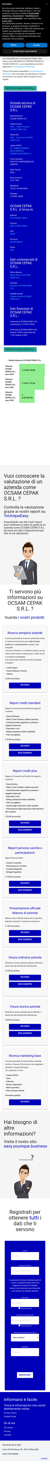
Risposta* (25, 1347)
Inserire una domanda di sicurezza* (25, 1332)
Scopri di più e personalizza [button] (25, 51)
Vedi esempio (25, 753)
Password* (24, 1297)
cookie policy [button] (7, 21)
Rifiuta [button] (13, 45)
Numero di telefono (25, 1265)
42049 (12, 234)
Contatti (7, 1435)
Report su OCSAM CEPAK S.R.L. (20, 88)
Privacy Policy (10, 1413)
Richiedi (25, 685)
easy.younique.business (25, 1146)
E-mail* (25, 1251)
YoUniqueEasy (16, 515)
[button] (47, 4)
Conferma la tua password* (25, 1315)
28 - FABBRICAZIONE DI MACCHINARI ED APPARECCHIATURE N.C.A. (21, 151)
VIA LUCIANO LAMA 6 (19, 218)
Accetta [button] (36, 45)
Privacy (7, 1431)
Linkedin (44, 1458)
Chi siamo (8, 1427)
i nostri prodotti (30, 617)
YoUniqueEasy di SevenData (23, 67)
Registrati (25, 1375)
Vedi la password (26, 1308)
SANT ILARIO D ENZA (18, 226)
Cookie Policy (10, 1416)
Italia (12, 250)
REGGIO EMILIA (16, 242)
